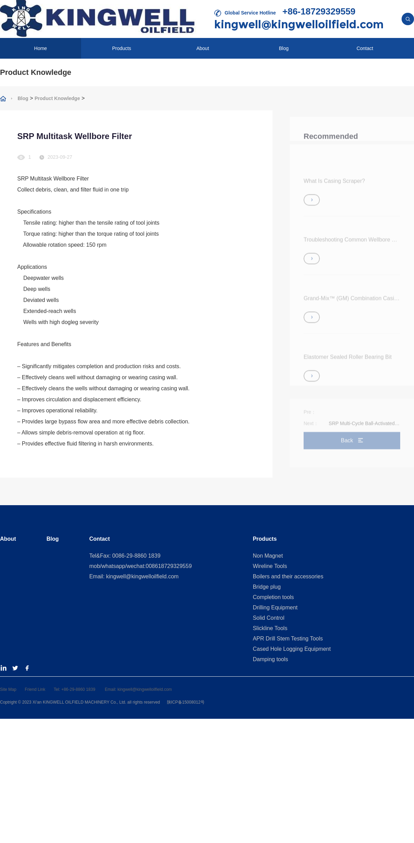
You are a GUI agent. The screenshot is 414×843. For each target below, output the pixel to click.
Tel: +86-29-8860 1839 (75, 689)
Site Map (8, 689)
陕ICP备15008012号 (185, 702)
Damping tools (270, 659)
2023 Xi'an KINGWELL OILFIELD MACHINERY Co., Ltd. (74, 702)
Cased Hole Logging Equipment (292, 649)
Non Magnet (268, 556)
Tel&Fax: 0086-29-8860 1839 (124, 556)
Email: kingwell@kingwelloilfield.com (134, 576)
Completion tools (273, 597)
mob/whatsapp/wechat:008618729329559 (140, 566)
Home (40, 48)
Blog (283, 48)
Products (121, 48)
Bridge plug (267, 587)
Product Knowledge (57, 98)
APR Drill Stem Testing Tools (288, 638)
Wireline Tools (270, 566)
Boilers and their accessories (288, 576)
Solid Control (269, 618)
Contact (364, 48)
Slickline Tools (270, 628)
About (202, 48)
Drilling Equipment (275, 607)
